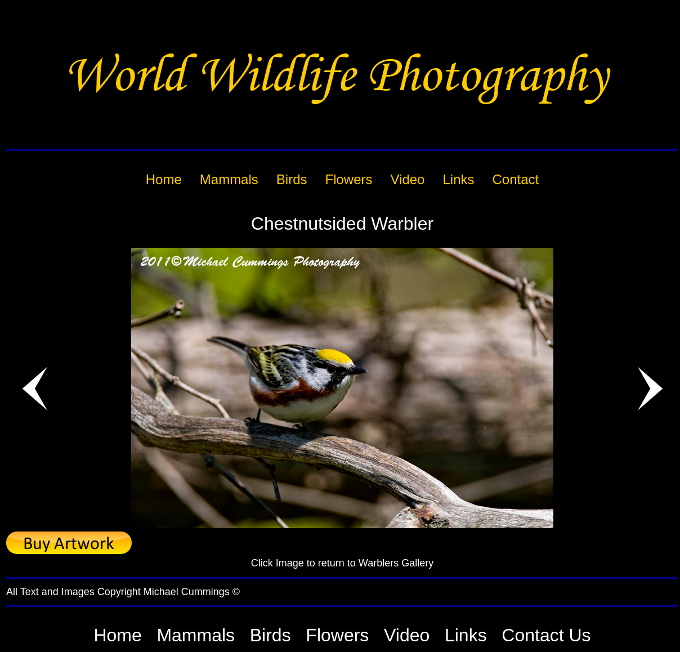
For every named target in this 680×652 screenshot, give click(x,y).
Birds (270, 635)
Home (117, 635)
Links (466, 635)
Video (407, 635)
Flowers (337, 635)
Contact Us (546, 635)
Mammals (195, 635)
